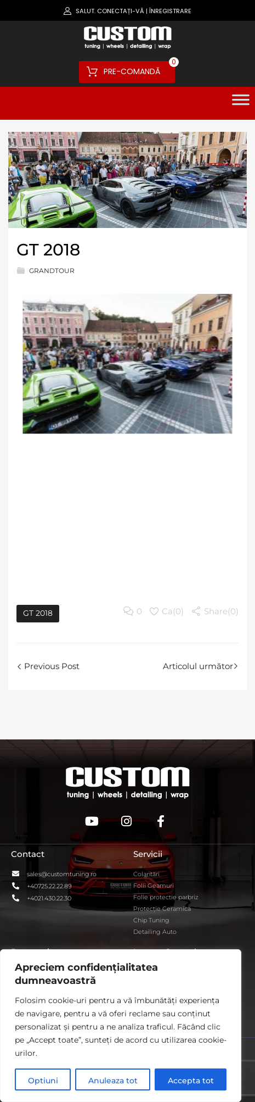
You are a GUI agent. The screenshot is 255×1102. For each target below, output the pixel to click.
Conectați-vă (120, 11)
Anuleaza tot (113, 1081)
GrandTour (52, 270)
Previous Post (51, 666)
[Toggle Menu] (241, 103)
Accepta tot (191, 1081)
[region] (120, 1025)
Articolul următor (198, 666)
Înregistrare (170, 11)
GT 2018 (38, 613)
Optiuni (43, 1081)
